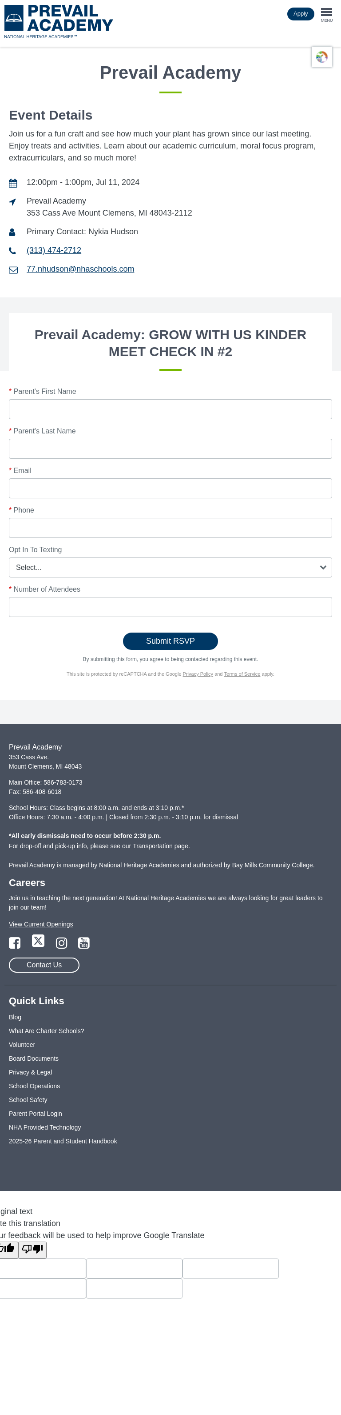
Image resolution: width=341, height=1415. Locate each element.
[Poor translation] (32, 1250)
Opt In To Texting (35, 549)
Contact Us (44, 965)
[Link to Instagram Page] (62, 945)
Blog (15, 1017)
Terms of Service (242, 674)
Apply (300, 13)
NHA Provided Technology (45, 1127)
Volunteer (22, 1044)
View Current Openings (41, 924)
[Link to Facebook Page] (15, 945)
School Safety (28, 1099)
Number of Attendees (44, 589)
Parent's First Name (42, 391)
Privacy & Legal (30, 1072)
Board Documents (34, 1058)
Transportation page (160, 846)
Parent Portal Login (35, 1113)
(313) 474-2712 (54, 250)
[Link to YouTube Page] (84, 945)
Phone (21, 510)
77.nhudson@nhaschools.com (80, 269)
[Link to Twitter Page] (39, 945)
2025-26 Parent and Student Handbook (63, 1141)
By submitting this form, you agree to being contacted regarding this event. (170, 659)
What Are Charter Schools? (46, 1030)
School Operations (34, 1086)
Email (20, 470)
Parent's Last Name (42, 431)
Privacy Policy (198, 674)
